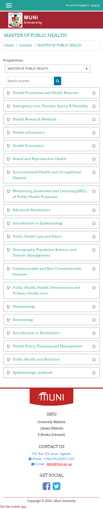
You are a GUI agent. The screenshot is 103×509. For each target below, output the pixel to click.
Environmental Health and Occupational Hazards (47, 175)
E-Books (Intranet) (51, 435)
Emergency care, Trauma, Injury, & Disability (50, 106)
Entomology (23, 319)
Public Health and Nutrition (36, 359)
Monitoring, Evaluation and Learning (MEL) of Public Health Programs (50, 194)
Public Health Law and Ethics (37, 236)
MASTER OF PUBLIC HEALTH (59, 45)
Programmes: (13, 60)
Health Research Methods (35, 119)
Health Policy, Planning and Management (47, 346)
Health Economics (28, 145)
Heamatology (24, 306)
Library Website (51, 428)
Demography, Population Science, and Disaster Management (44, 252)
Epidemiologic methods (32, 372)
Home (9, 45)
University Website (51, 422)
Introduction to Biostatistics (36, 333)
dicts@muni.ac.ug (58, 464)
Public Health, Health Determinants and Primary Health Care (46, 290)
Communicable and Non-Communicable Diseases (47, 271)
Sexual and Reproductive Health (40, 159)
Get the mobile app (13, 507)
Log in (95, 5)
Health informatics (29, 132)
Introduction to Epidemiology (38, 223)
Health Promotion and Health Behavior (46, 93)
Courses (25, 45)
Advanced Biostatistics (32, 210)
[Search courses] (30, 81)
